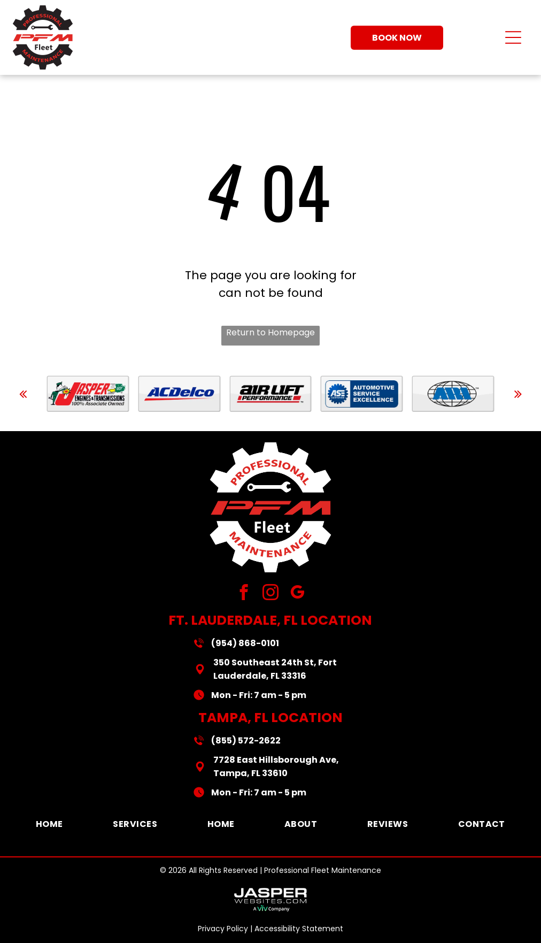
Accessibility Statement (298, 928)
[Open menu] (513, 37)
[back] (23, 394)
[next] (518, 394)
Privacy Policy (223, 928)
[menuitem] (49, 824)
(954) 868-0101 (245, 643)
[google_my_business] (297, 593)
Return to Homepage (270, 332)
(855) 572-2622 (246, 740)
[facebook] (244, 593)
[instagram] (271, 593)
